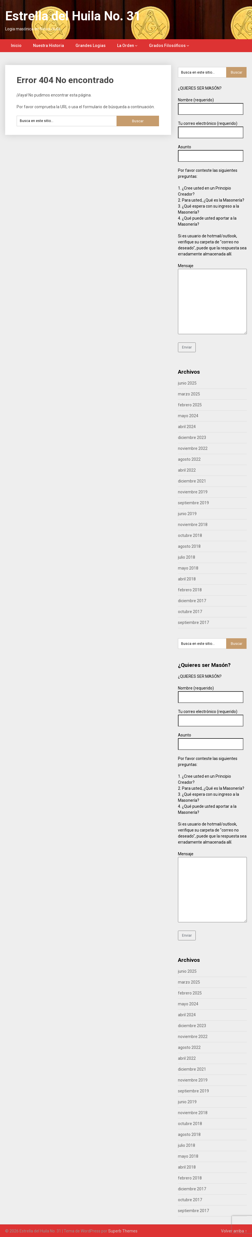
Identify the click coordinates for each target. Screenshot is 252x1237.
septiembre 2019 (193, 503)
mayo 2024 (188, 415)
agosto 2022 (189, 459)
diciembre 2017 (192, 600)
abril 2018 (187, 579)
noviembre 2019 (193, 492)
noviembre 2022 (193, 448)
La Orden (125, 45)
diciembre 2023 (192, 437)
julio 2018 (186, 557)
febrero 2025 (190, 405)
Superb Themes (122, 1231)
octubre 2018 (190, 535)
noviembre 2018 (193, 524)
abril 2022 (187, 470)
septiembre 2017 (193, 622)
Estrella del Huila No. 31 (73, 16)
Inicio (16, 45)
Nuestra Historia (48, 45)
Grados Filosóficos (167, 45)
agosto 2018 (189, 546)
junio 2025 (187, 383)
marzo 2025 (189, 394)
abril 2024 (187, 426)
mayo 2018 (188, 568)
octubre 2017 (190, 611)
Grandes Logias (90, 45)
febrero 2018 (190, 590)
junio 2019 (187, 513)
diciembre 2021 (192, 481)
